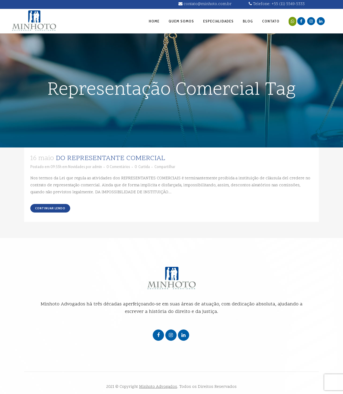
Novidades (76, 166)
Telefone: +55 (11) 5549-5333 (277, 4)
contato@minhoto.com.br (205, 4)
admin (97, 166)
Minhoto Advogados (158, 387)
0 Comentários (118, 166)
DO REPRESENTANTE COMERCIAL (110, 158)
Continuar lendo (50, 208)
